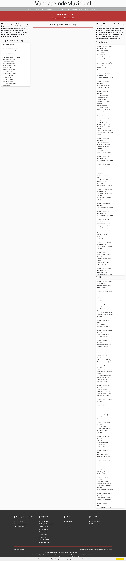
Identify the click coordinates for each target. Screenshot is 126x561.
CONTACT (94, 9)
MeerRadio (68, 521)
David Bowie (44, 521)
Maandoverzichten (20, 524)
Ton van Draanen (95, 521)
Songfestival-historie (46, 524)
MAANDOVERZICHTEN (80, 9)
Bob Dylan (43, 532)
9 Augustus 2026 (69, 18)
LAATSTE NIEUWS (64, 9)
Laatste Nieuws (19, 526)
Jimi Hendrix (44, 534)
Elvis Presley (44, 539)
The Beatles (43, 526)
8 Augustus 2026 (57, 18)
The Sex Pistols (44, 542)
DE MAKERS (39, 9)
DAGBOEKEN (50, 9)
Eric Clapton (43, 529)
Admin (92, 524)
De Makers (18, 521)
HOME (30, 9)
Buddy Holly (44, 537)
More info (87, 559)
